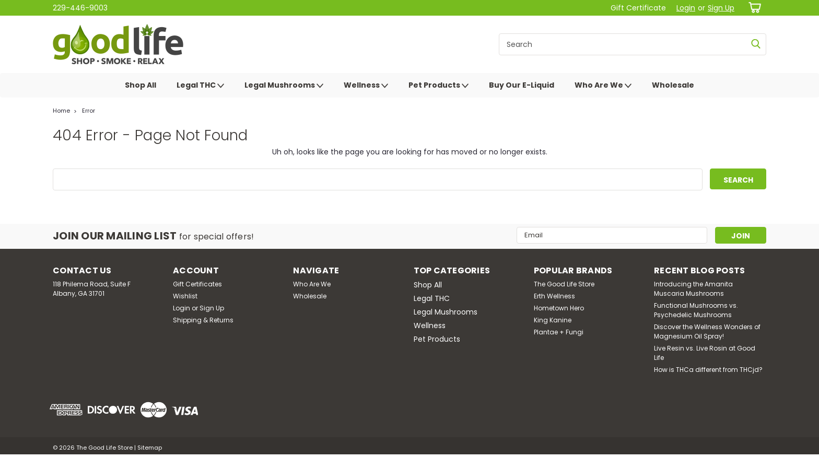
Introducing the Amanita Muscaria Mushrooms (693, 289)
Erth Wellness (554, 296)
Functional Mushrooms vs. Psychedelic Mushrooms (696, 310)
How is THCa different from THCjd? (708, 369)
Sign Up (721, 8)
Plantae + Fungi (558, 332)
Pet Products (438, 85)
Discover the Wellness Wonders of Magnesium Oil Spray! (707, 331)
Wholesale (673, 85)
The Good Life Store (564, 284)
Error (88, 110)
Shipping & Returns (203, 320)
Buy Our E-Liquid (521, 85)
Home (61, 110)
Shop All (140, 85)
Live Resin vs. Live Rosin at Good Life (704, 353)
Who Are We (603, 85)
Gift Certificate (638, 8)
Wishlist (185, 296)
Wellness (366, 85)
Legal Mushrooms (283, 85)
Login (685, 8)
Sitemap (149, 447)
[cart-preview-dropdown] (753, 8)
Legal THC (200, 85)
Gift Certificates (197, 284)
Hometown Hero (559, 308)
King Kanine (552, 320)
